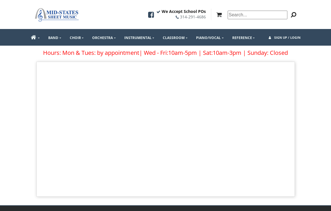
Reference (242, 37)
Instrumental (138, 37)
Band (53, 37)
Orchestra (102, 37)
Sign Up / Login (285, 37)
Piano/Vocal (208, 37)
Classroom (174, 37)
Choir (75, 37)
